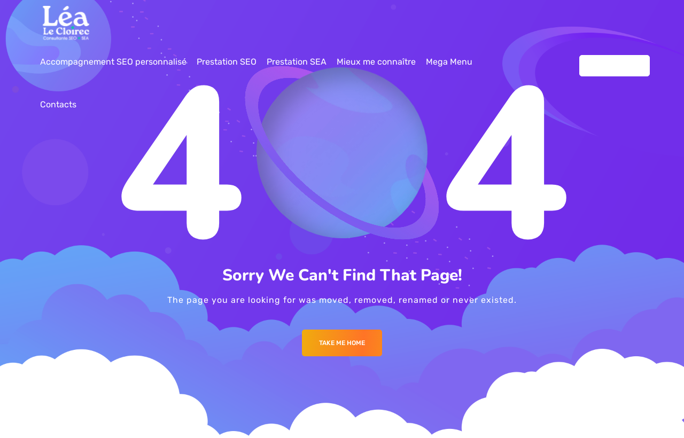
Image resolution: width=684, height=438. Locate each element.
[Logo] (66, 23)
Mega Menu (449, 62)
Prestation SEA (297, 62)
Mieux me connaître (376, 62)
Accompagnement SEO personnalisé (113, 62)
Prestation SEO (226, 62)
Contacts (58, 104)
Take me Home (342, 343)
